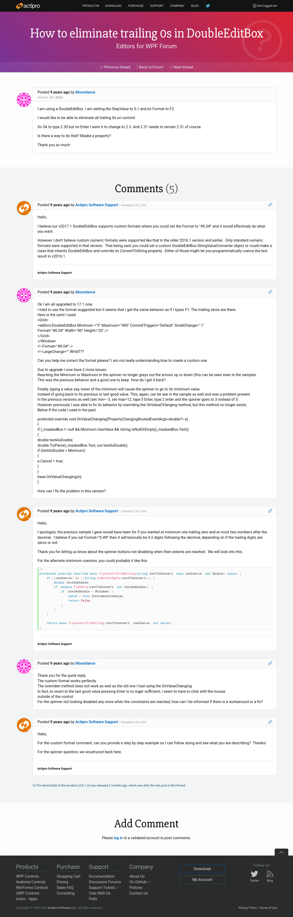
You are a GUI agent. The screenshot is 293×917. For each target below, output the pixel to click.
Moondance (85, 92)
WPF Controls (27, 876)
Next (181, 67)
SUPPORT (157, 5)
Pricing (62, 882)
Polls (93, 899)
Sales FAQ (65, 887)
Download (202, 869)
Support (99, 867)
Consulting (65, 893)
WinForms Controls (32, 887)
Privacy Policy (247, 908)
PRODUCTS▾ (90, 5)
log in (118, 838)
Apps (33, 899)
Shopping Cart (68, 876)
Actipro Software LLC (62, 908)
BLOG (195, 5)
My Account (202, 879)
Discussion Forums (105, 882)
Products (27, 867)
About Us (137, 876)
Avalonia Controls (31, 882)
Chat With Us (99, 893)
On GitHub (139, 882)
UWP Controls (27, 893)
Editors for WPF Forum (146, 46)
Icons (20, 899)
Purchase (68, 867)
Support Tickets (104, 887)
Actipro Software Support (96, 205)
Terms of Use (268, 908)
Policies (136, 887)
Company (141, 867)
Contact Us (138, 893)
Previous (115, 67)
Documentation (101, 876)
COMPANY (177, 5)
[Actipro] (28, 6)
